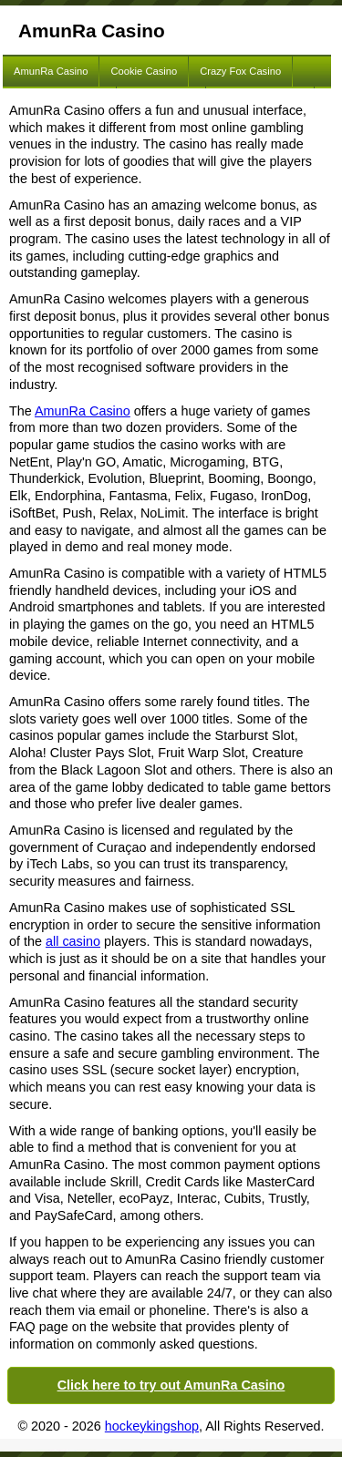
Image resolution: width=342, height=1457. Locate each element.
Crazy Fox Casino (240, 71)
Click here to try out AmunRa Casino (171, 1385)
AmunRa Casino (51, 71)
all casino (73, 941)
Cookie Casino (143, 71)
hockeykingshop (152, 1426)
